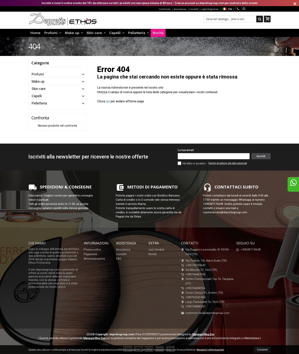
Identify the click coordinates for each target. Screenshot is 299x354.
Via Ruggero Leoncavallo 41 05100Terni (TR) (206, 252)
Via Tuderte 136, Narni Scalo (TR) (204, 260)
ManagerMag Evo (203, 334)
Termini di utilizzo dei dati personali (227, 163)
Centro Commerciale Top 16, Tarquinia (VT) (207, 281)
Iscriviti (260, 156)
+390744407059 (195, 274)
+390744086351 (195, 306)
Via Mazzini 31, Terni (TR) (199, 270)
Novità (158, 33)
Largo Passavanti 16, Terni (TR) (202, 302)
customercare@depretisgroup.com (205, 313)
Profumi (52, 33)
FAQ (118, 258)
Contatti (194, 9)
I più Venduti (156, 249)
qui (108, 101)
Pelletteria (138, 33)
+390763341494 (195, 297)
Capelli (117, 33)
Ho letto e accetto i (192, 163)
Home (35, 33)
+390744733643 (195, 265)
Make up (74, 33)
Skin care (96, 33)
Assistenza (180, 9)
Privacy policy (92, 249)
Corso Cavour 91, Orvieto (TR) (202, 292)
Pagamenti (90, 254)
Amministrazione (94, 258)
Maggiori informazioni (210, 349)
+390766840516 (195, 288)
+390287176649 (255, 8)
